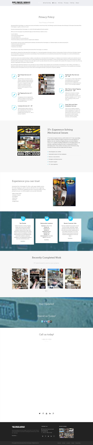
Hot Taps (60, 2)
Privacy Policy (77, 443)
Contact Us (45, 430)
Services (63, 443)
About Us (59, 443)
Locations (68, 443)
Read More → (14, 435)
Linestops (66, 2)
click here (58, 67)
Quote (77, 2)
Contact (54, 2)
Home (40, 2)
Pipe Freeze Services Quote (48, 429)
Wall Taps (72, 2)
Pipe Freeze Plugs (47, 2)
